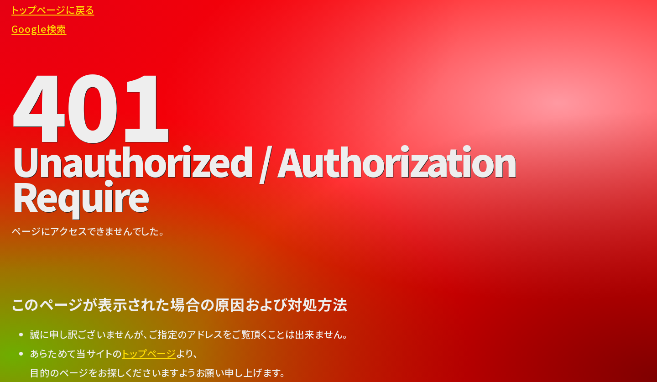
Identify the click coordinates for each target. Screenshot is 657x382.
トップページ (149, 353)
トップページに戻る (52, 9)
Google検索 (38, 29)
